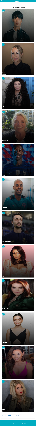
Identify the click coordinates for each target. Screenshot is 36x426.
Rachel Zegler (5, 342)
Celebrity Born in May (18, 8)
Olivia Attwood (5, 73)
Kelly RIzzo (4, 409)
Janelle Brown (5, 140)
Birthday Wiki (18, 1)
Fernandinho (4, 207)
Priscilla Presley (5, 308)
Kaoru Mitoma (5, 39)
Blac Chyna (4, 275)
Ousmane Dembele (6, 174)
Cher (3, 106)
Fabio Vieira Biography (6, 241)
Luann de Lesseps (5, 376)
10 (18, 415)
